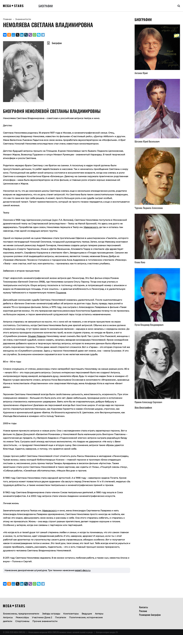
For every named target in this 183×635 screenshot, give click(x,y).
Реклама (143, 611)
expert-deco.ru (82, 570)
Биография (57, 43)
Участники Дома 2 (42, 617)
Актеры (99, 613)
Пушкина (61, 292)
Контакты (143, 607)
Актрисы (8, 617)
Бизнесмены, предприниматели (21, 613)
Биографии (46, 6)
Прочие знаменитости (44, 621)
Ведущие (87, 613)
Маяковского (91, 227)
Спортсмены (22, 621)
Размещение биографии (150, 615)
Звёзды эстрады (51, 613)
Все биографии (143, 407)
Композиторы (71, 613)
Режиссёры (22, 617)
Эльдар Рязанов (37, 336)
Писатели (60, 617)
